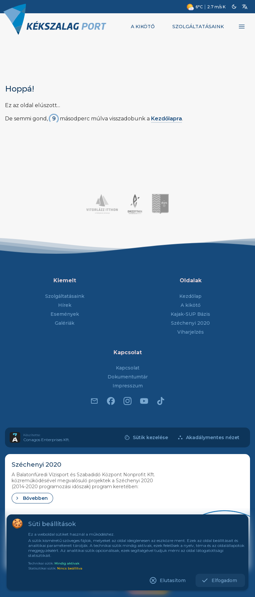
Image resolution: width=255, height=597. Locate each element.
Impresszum (128, 386)
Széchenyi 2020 (190, 323)
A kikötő (191, 305)
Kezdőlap (190, 296)
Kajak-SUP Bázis (190, 314)
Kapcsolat (127, 368)
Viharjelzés (190, 332)
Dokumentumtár (128, 377)
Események (64, 314)
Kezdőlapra (166, 118)
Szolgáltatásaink (64, 296)
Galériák (64, 323)
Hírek (64, 305)
